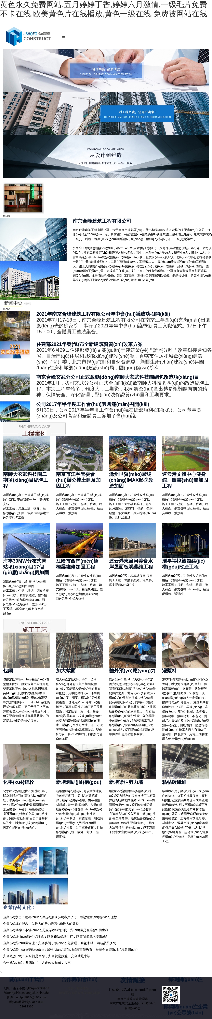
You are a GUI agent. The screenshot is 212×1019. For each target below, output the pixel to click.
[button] (4, 180)
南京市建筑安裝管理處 (132, 999)
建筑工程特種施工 (79, 988)
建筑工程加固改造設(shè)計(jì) (79, 992)
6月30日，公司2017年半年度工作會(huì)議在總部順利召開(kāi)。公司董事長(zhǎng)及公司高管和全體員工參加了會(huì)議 (118, 412)
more (6, 215)
